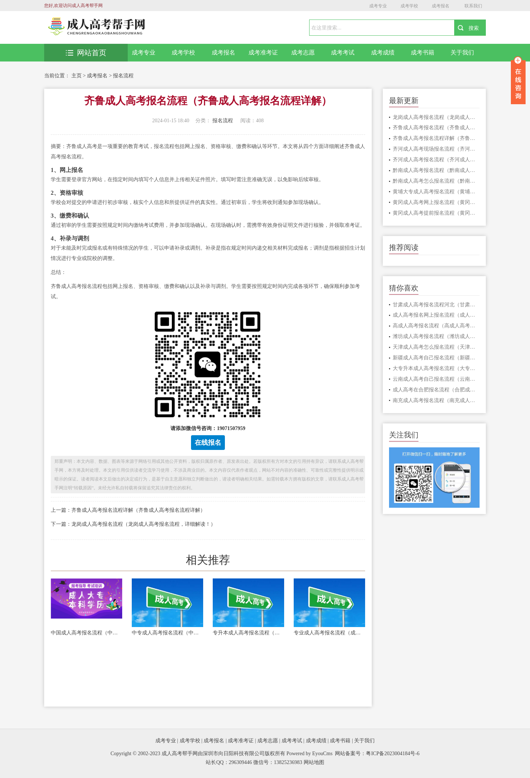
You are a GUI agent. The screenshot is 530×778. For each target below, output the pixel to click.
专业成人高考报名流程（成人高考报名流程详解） (329, 633)
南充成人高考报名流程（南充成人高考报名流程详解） (436, 400)
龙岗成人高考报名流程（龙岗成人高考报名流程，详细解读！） (436, 117)
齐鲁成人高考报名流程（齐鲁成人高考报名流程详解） (436, 127)
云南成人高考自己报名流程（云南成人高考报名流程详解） (436, 379)
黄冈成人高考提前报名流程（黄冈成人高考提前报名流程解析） (436, 213)
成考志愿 (303, 52)
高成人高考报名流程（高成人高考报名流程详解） (436, 325)
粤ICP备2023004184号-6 (392, 753)
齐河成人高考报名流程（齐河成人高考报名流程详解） (436, 159)
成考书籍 (422, 52)
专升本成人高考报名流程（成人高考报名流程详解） (248, 633)
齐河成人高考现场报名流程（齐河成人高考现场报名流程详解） (436, 149)
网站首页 (86, 53)
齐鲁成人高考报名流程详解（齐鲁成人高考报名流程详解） (436, 138)
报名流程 (123, 75)
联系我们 (473, 5)
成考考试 (342, 52)
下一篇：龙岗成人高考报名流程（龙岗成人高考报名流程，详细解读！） (133, 524)
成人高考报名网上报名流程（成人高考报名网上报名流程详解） (436, 315)
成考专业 (378, 5)
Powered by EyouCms (309, 753)
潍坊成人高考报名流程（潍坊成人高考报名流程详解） (436, 336)
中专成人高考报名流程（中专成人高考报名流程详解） (167, 633)
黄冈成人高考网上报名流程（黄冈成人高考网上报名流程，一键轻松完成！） (436, 202)
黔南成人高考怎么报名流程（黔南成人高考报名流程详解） (436, 181)
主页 (76, 75)
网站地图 (314, 762)
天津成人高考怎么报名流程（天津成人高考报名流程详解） (436, 347)
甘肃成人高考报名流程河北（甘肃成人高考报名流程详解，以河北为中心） (436, 304)
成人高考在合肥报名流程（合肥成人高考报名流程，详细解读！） (436, 389)
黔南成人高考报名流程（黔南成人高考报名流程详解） (436, 170)
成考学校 (409, 5)
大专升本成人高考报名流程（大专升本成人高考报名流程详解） (436, 368)
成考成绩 (383, 52)
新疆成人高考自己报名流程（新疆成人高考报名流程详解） (436, 357)
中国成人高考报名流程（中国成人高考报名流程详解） (86, 633)
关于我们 (462, 52)
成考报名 (440, 5)
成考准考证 (263, 52)
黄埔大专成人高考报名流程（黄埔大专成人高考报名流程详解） (436, 191)
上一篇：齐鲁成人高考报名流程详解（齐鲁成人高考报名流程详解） (128, 510)
